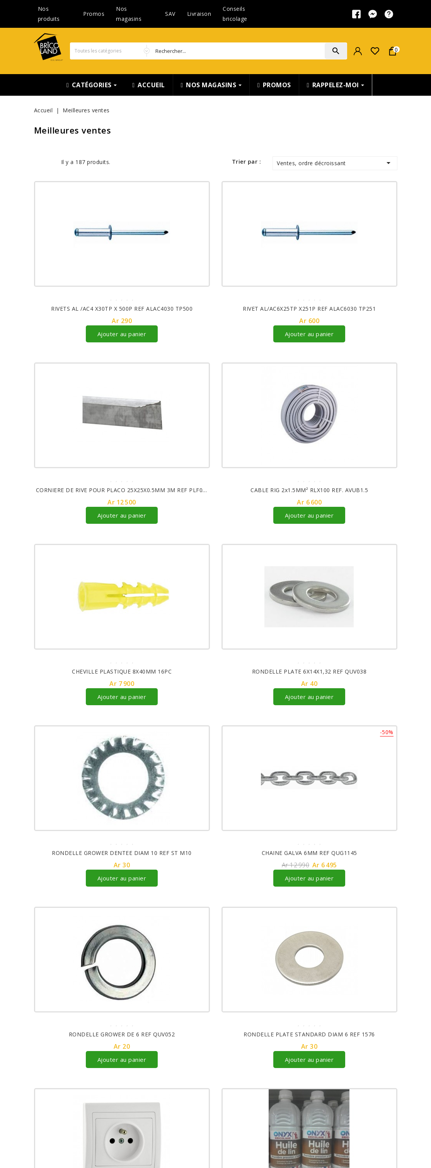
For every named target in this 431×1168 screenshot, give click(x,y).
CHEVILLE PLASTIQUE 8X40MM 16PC (122, 671)
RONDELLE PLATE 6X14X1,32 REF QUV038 (309, 671)
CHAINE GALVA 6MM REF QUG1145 (309, 853)
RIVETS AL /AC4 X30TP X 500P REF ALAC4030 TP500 (122, 308)
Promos (93, 13)
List (50, 162)
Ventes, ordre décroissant (335, 163)
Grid (39, 162)
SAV (170, 13)
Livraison (199, 13)
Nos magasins (128, 13)
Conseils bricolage (235, 13)
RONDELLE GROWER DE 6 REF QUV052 (122, 1034)
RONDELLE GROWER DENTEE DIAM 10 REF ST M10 (122, 853)
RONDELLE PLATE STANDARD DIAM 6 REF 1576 (309, 1034)
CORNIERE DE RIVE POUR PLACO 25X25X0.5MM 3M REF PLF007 (123, 490)
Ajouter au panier (122, 334)
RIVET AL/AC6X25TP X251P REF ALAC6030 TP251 (309, 308)
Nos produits (49, 13)
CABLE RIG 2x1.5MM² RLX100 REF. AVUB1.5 (309, 490)
